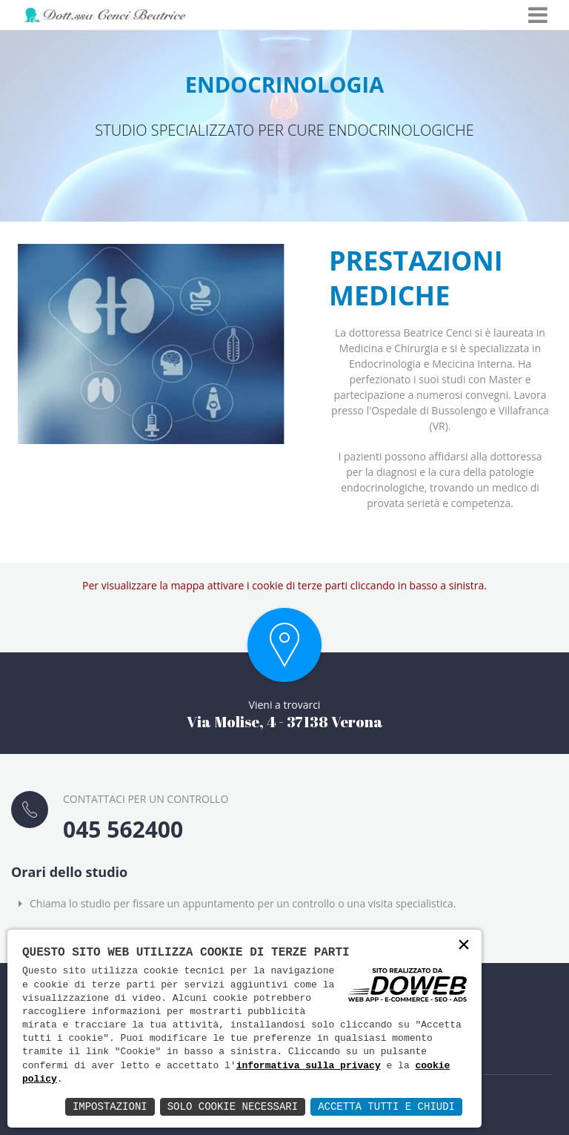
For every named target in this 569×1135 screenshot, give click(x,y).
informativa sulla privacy (308, 1066)
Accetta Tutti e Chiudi (386, 1106)
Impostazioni (110, 1106)
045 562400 (123, 829)
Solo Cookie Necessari (232, 1106)
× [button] (463, 946)
